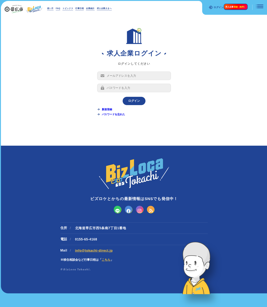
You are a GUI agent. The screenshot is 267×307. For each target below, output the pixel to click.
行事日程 (91, 8)
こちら (106, 272)
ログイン (205, 7)
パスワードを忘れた (113, 121)
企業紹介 (105, 8)
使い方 (52, 8)
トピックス (75, 8)
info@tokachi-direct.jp (94, 263)
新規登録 (107, 116)
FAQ (62, 8)
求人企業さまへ (123, 8)
